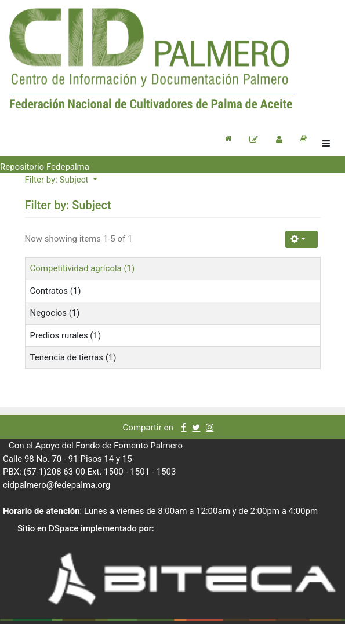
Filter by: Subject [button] (58, 179)
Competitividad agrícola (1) (82, 268)
